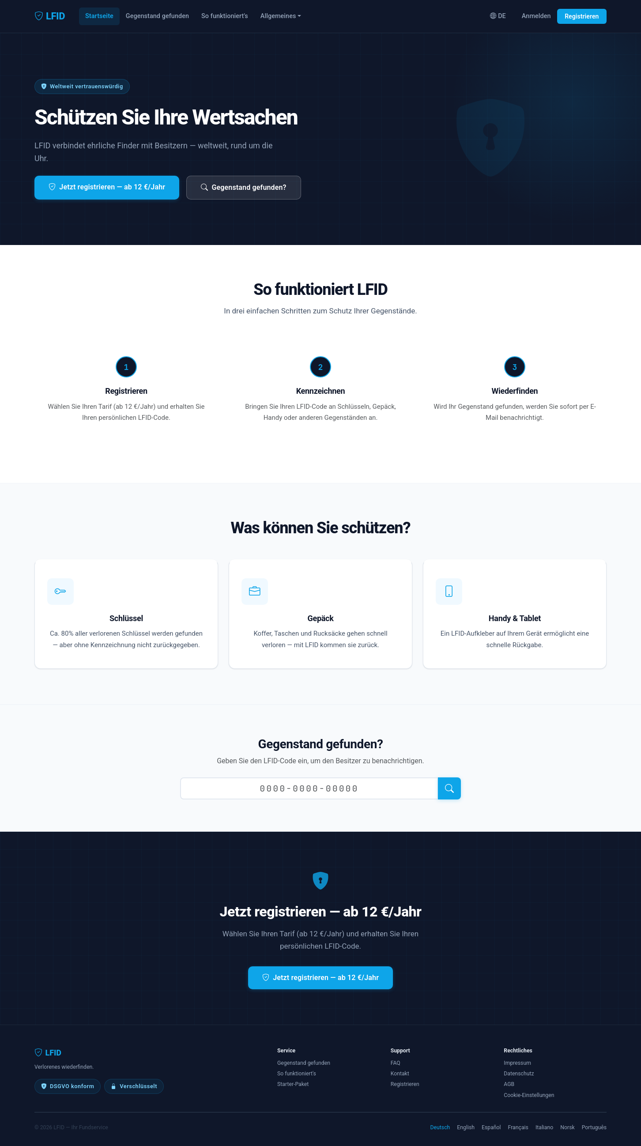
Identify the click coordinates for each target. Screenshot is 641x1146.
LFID (49, 16)
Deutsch (440, 1127)
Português (594, 1127)
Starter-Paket (293, 1084)
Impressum (517, 1063)
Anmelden (536, 16)
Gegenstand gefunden (157, 16)
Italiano (544, 1127)
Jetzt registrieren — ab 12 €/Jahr (107, 187)
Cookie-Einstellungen (529, 1095)
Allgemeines (278, 16)
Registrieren (582, 16)
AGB (509, 1084)
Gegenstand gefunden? (244, 187)
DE (497, 16)
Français (518, 1127)
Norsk (567, 1127)
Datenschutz (519, 1074)
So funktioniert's (224, 16)
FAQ (395, 1063)
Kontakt (400, 1074)
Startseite (99, 16)
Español (491, 1127)
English (466, 1127)
